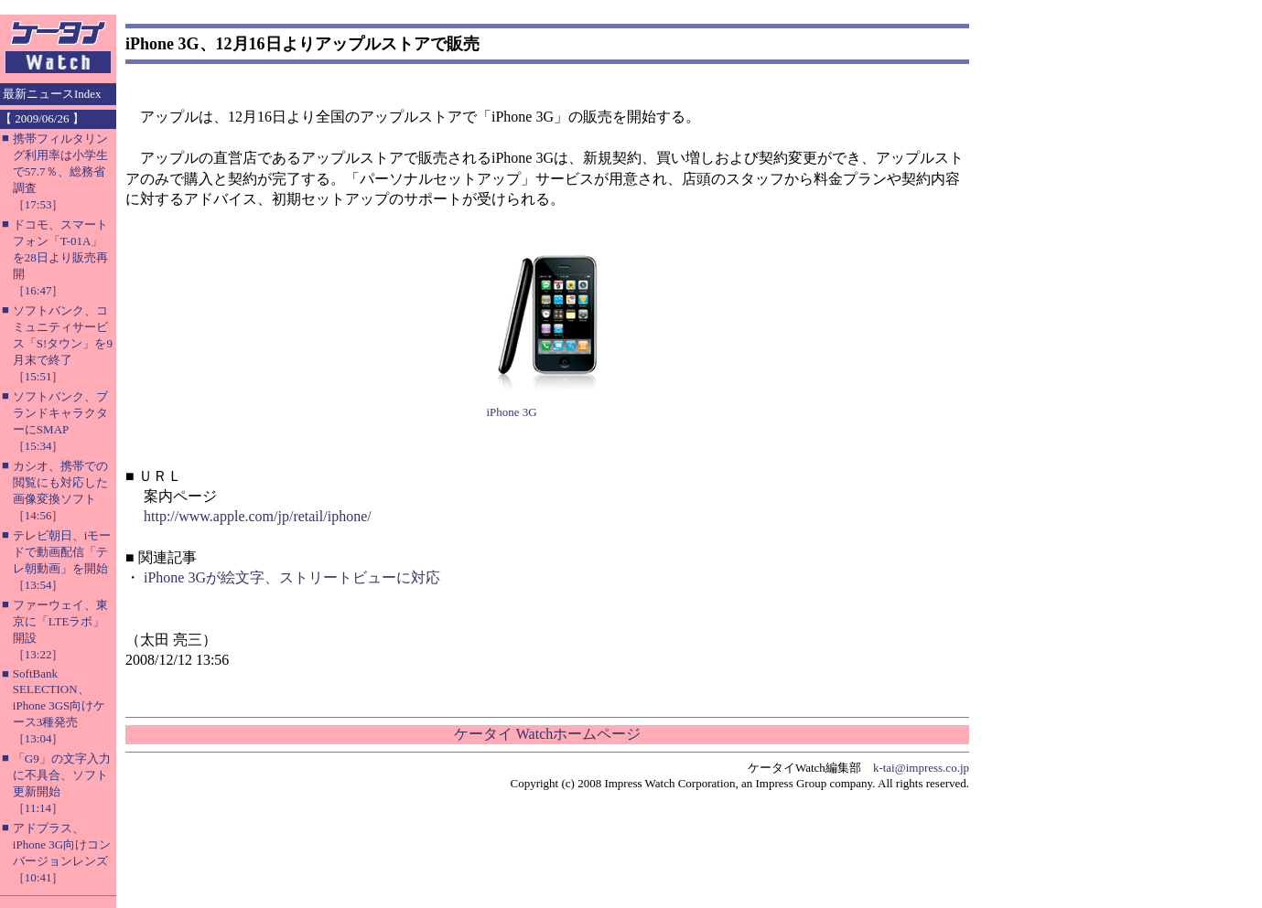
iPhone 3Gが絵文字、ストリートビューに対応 (292, 577)
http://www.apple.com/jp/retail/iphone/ (258, 516)
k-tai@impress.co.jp (921, 767)
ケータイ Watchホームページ (547, 734)
